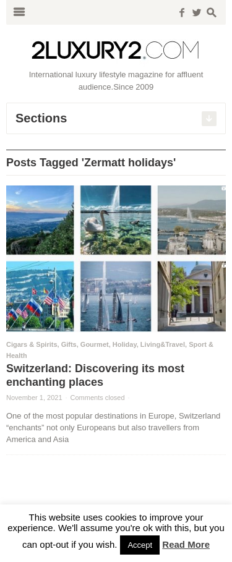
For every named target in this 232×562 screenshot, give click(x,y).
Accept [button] (139, 545)
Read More (186, 544)
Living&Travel (162, 344)
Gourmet (94, 344)
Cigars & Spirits (32, 344)
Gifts (69, 344)
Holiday (125, 344)
